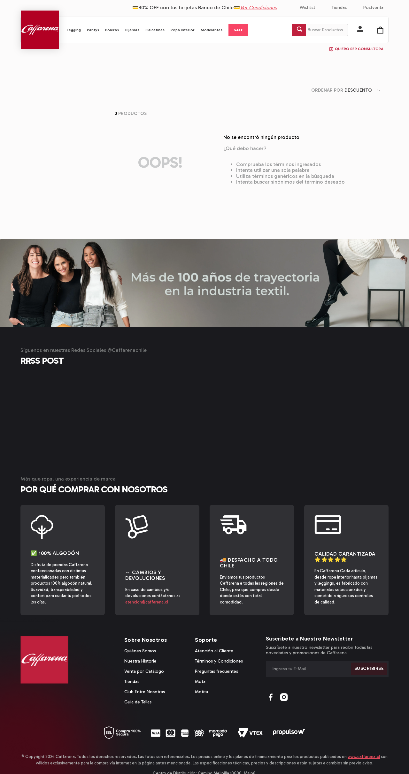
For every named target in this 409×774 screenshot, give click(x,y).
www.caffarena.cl (364, 729)
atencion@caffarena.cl (146, 575)
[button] (360, 30)
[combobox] (320, 30)
